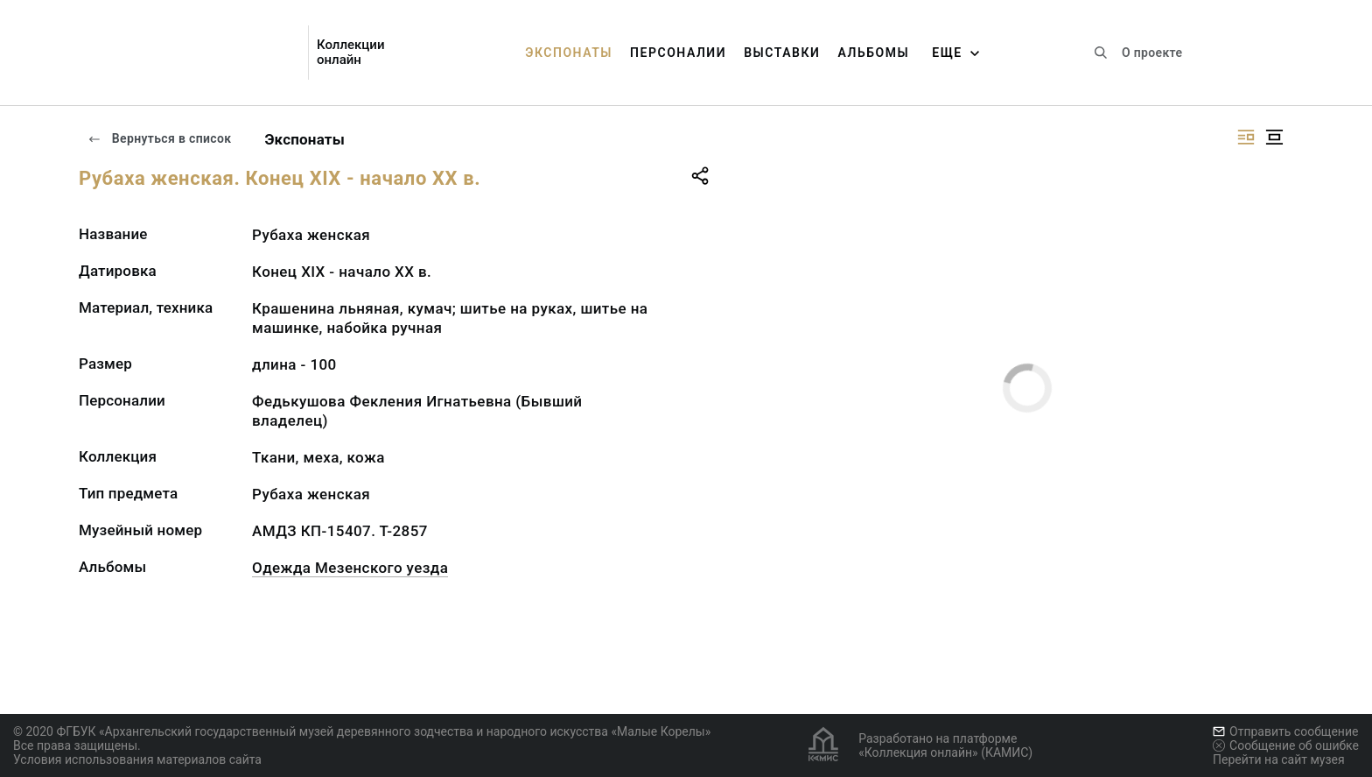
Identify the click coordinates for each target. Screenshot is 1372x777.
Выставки (782, 53)
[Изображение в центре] (1274, 137)
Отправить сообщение (1285, 731)
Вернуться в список (159, 138)
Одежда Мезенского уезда (350, 567)
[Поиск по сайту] (1100, 52)
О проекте (1152, 53)
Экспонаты (568, 53)
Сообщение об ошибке (1286, 745)
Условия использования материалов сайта (137, 759)
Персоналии (678, 53)
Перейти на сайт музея (1279, 759)
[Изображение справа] (1246, 137)
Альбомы (873, 53)
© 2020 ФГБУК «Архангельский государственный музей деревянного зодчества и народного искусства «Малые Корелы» (361, 731)
